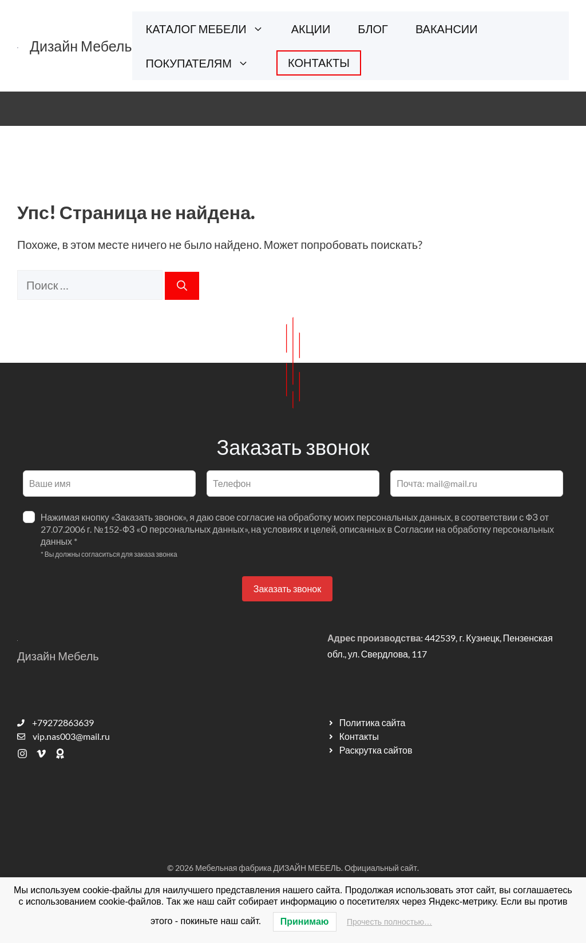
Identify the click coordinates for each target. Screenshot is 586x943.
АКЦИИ (311, 28)
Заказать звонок (287, 588)
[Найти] (182, 286)
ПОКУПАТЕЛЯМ (204, 63)
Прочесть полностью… (389, 921)
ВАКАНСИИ (446, 28)
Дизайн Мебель (81, 45)
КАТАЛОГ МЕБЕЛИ (212, 28)
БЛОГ (373, 28)
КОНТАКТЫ (319, 62)
